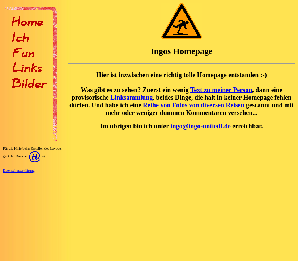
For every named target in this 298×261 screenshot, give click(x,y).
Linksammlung (131, 97)
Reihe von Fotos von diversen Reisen (193, 105)
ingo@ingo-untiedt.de (200, 126)
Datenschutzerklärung (19, 171)
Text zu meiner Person (221, 90)
